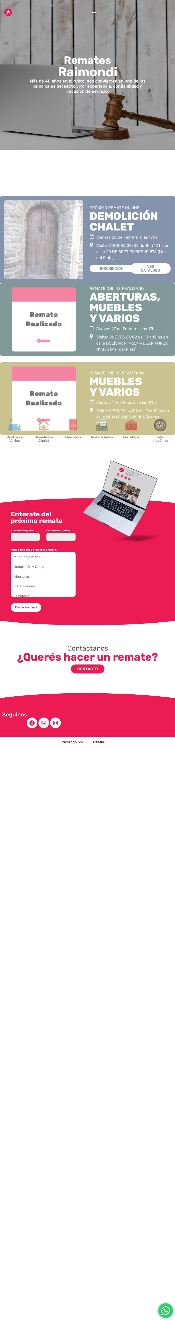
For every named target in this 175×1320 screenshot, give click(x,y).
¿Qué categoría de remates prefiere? (34, 549)
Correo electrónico (58, 530)
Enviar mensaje (26, 607)
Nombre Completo (23, 530)
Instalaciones (24, 586)
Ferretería (21, 596)
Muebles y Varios (26, 557)
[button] (93, 12)
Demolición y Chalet (29, 566)
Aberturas (21, 576)
